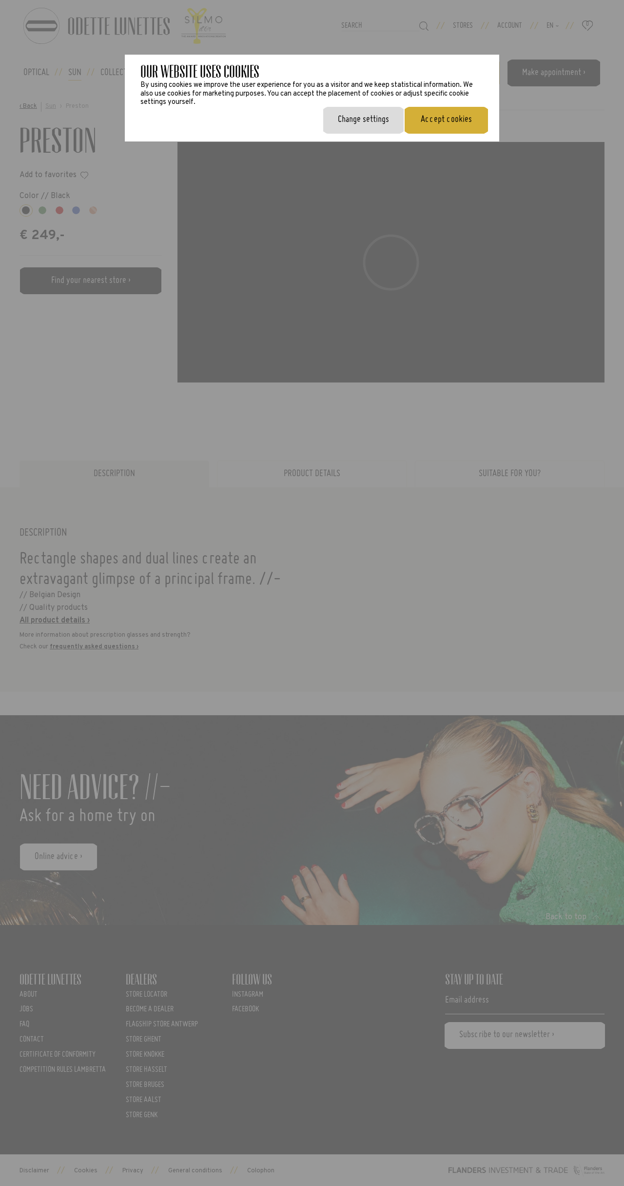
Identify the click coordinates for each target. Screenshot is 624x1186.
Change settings (363, 119)
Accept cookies (446, 119)
